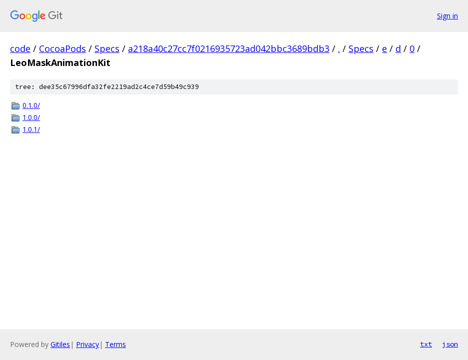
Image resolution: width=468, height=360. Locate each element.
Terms (115, 344)
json (450, 344)
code (20, 48)
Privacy (87, 344)
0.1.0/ (31, 105)
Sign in (447, 15)
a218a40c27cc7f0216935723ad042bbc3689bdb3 (229, 48)
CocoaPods (62, 48)
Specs (107, 48)
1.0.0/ (31, 117)
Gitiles (60, 344)
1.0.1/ (31, 129)
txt (426, 344)
